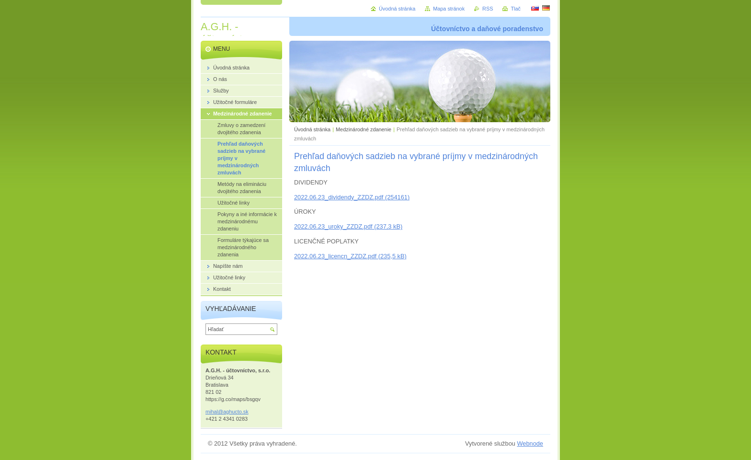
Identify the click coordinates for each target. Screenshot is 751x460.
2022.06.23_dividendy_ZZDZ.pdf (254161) (352, 197)
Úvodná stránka (312, 129)
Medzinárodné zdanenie (363, 129)
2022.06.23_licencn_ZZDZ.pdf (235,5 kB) (350, 256)
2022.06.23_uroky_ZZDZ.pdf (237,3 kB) (348, 226)
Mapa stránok (449, 9)
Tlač (516, 9)
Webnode (530, 443)
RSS (487, 9)
